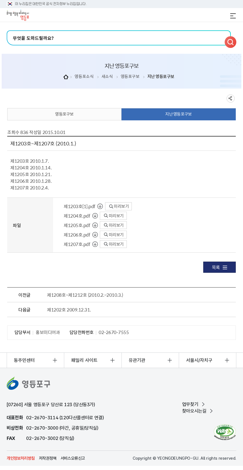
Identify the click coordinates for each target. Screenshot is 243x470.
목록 (219, 267)
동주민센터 (24, 360)
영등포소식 (84, 76)
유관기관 (137, 360)
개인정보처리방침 (21, 458)
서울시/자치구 (199, 360)
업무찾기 (190, 404)
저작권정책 (47, 458)
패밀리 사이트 (84, 360)
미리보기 (119, 206)
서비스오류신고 (73, 458)
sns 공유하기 (231, 98)
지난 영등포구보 (160, 76)
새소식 (107, 76)
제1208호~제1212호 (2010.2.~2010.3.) (85, 294)
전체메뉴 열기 (233, 16)
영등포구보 (130, 76)
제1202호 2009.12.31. (69, 309)
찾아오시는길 (194, 411)
